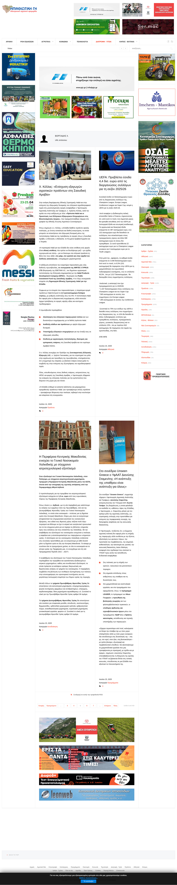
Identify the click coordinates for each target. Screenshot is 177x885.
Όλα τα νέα (69, 870)
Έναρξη (41, 705)
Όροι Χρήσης (88, 870)
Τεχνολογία (104, 866)
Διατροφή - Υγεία (116, 866)
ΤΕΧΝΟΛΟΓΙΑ (82, 42)
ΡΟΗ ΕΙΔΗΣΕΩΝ (27, 42)
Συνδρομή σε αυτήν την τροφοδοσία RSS (88, 694)
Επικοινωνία (120, 870)
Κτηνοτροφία (53, 866)
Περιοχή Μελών (108, 870)
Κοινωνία (95, 866)
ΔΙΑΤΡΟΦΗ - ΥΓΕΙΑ (103, 42)
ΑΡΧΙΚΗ (9, 42)
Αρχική (32, 866)
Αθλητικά (110, 349)
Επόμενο (107, 705)
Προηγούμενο (51, 705)
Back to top (14, 854)
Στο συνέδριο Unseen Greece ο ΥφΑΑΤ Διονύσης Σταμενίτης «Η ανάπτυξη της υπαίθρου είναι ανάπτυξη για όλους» (116, 478)
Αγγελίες (78, 870)
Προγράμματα (113, 682)
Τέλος (115, 705)
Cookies (98, 870)
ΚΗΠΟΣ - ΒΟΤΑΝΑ (126, 42)
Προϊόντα (50, 407)
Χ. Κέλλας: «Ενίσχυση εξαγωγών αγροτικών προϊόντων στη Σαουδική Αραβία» (62, 190)
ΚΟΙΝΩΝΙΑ (63, 42)
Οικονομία (86, 866)
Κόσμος (144, 866)
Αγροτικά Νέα (41, 866)
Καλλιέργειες (64, 866)
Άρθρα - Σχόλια (58, 870)
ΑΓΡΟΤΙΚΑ (46, 42)
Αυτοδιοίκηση (52, 626)
